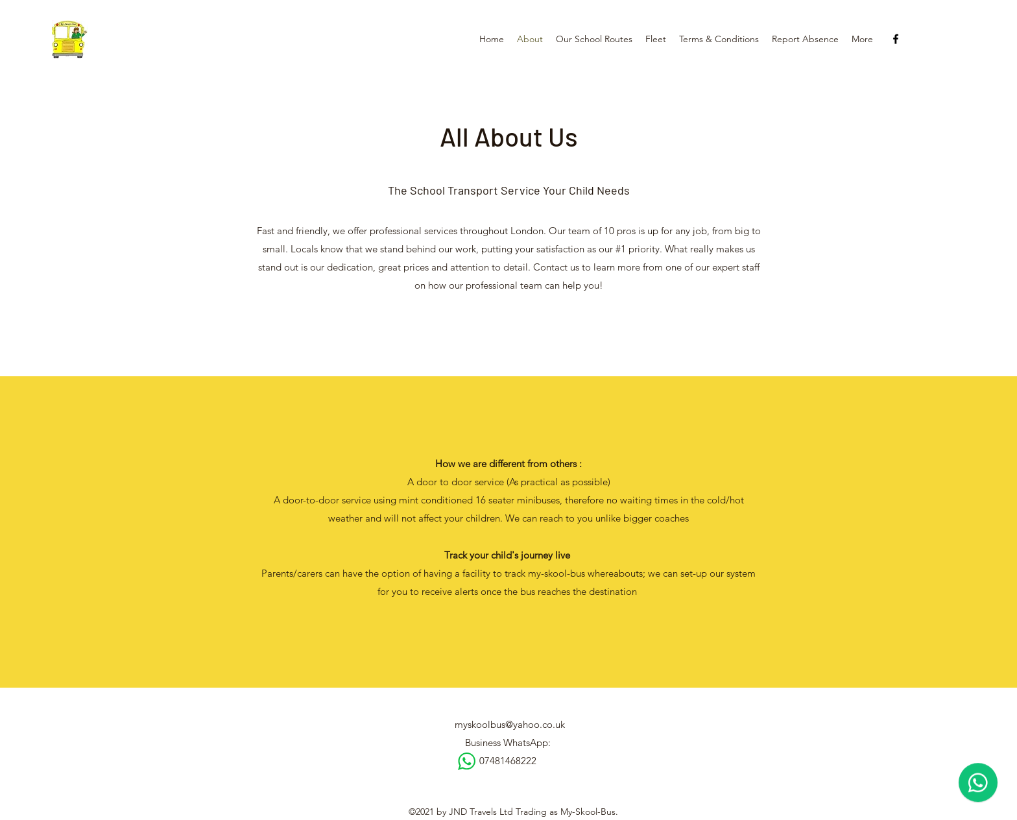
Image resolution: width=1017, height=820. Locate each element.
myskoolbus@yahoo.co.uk (510, 724)
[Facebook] (895, 38)
